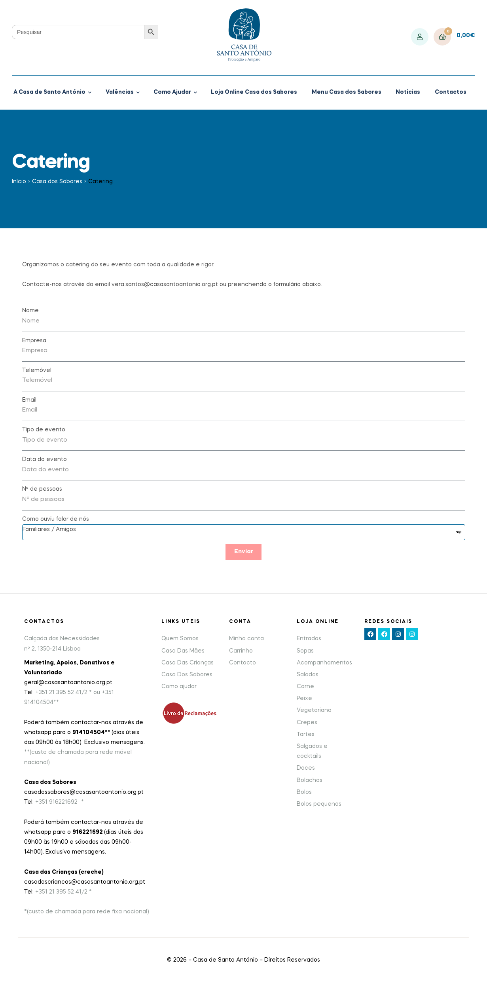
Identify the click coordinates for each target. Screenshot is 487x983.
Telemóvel (36, 370)
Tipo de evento (43, 430)
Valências (120, 92)
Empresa (34, 340)
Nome (30, 310)
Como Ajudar (172, 92)
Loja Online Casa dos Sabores (254, 92)
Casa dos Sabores (57, 181)
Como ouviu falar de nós (55, 519)
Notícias (408, 92)
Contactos (450, 92)
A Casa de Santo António (49, 92)
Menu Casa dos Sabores (346, 92)
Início (19, 181)
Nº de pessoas (42, 489)
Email (29, 400)
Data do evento (44, 459)
